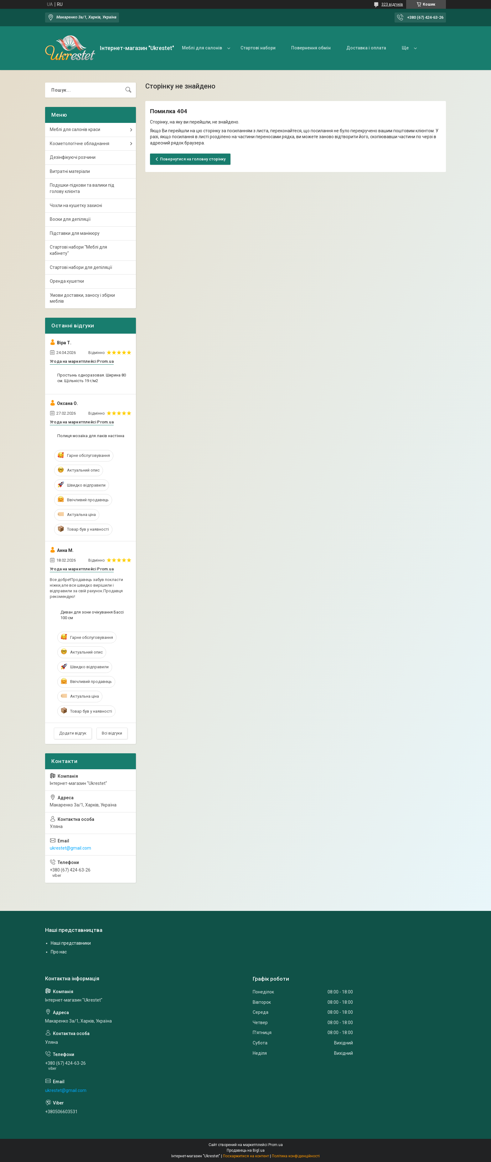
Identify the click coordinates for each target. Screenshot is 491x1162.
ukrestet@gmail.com (70, 848)
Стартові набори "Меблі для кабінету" (78, 250)
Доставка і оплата (366, 47)
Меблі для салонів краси (75, 129)
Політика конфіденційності (296, 1156)
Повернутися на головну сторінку (192, 159)
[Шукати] (128, 90)
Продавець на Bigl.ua (246, 1150)
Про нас (59, 951)
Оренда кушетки (67, 281)
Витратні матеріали (70, 171)
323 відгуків (392, 4)
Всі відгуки (112, 733)
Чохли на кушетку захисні (76, 205)
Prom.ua (275, 1145)
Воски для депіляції (70, 219)
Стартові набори (258, 47)
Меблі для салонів (202, 47)
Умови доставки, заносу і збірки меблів (82, 298)
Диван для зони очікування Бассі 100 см (92, 615)
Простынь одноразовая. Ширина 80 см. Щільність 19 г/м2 (91, 378)
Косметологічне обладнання (79, 143)
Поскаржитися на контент (246, 1156)
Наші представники (71, 943)
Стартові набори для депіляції (81, 267)
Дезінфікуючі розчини (73, 157)
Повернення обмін (311, 47)
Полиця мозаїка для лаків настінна (90, 435)
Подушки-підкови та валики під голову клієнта (82, 188)
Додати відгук (72, 733)
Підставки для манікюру (75, 233)
